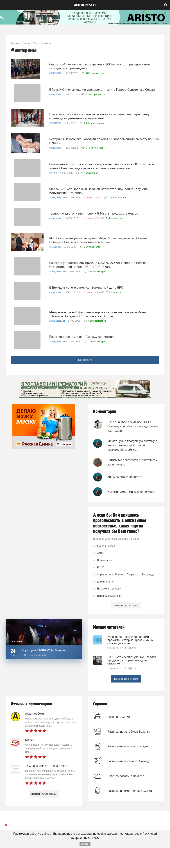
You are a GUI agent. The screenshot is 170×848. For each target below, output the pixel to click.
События (55, 123)
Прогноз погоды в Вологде (125, 776)
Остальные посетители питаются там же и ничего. (132, 462)
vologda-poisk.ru (85, 5)
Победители (57, 197)
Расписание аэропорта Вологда (128, 761)
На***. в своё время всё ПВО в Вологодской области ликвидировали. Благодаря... (133, 426)
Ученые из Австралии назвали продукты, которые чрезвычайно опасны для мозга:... (130, 640)
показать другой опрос (126, 605)
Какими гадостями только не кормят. (132, 491)
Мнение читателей (108, 627)
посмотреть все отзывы (43, 793)
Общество (56, 73)
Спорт (53, 173)
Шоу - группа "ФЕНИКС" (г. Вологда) (43, 650)
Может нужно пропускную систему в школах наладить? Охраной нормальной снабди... (132, 445)
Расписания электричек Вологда (129, 790)
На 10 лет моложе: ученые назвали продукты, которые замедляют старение (131, 660)
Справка (100, 704)
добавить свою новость (126, 678)
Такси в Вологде (118, 717)
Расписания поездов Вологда (127, 746)
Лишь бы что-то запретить (125, 477)
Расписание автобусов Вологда (128, 731)
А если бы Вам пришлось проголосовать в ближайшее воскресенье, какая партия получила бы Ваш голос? (119, 523)
